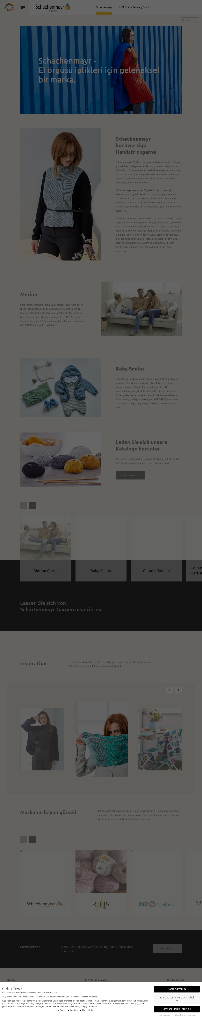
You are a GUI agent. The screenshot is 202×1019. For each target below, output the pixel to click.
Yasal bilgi (191, 1015)
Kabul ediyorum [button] (177, 989)
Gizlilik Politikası (179, 1015)
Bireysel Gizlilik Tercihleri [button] (177, 1008)
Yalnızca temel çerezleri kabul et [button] (177, 999)
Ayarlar (55, 1006)
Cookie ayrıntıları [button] (165, 1015)
